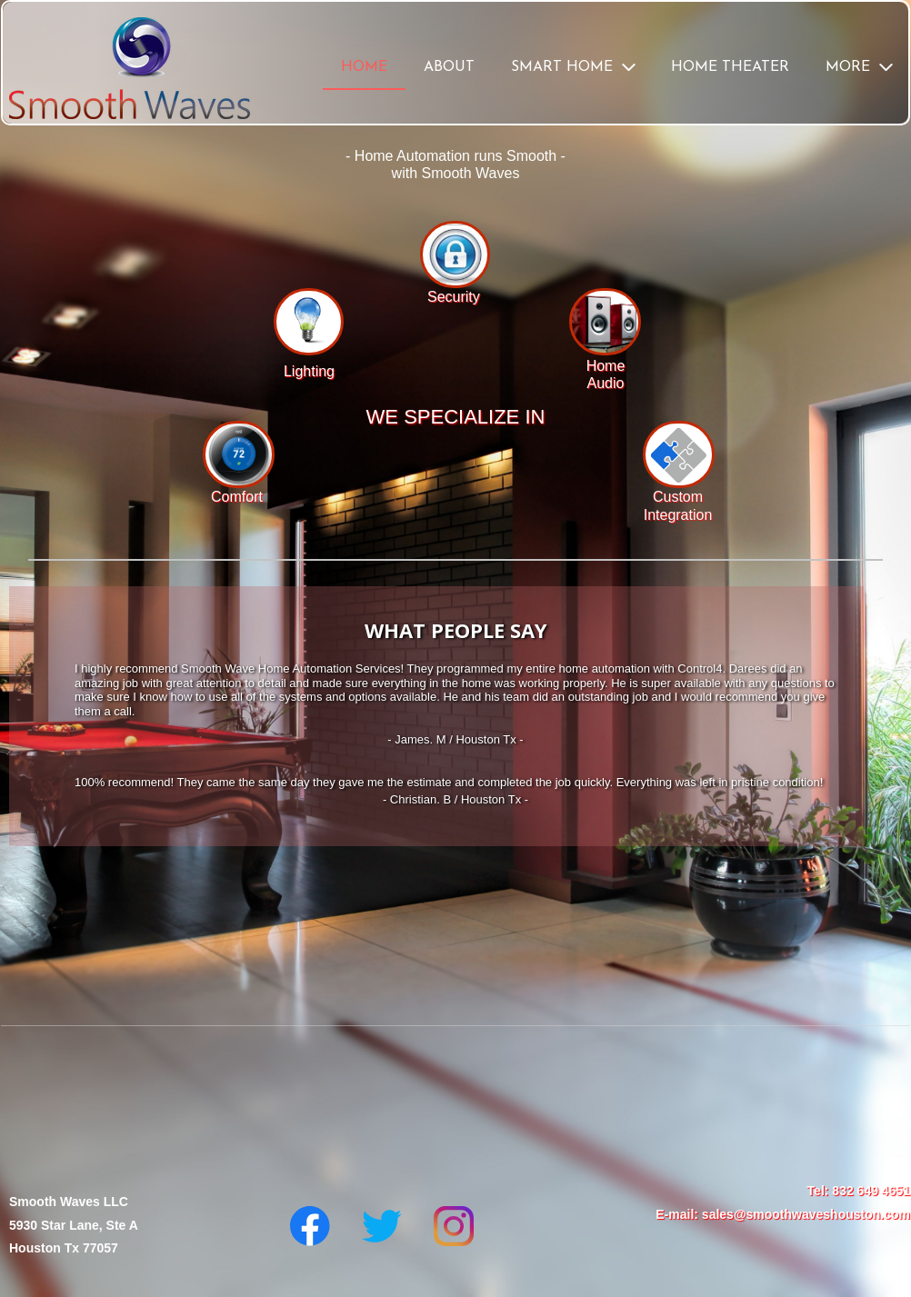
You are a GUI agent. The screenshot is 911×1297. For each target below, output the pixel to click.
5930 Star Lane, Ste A (73, 1225)
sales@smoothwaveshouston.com (806, 1214)
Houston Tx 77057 (63, 1248)
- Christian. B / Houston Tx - (455, 799)
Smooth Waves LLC (68, 1201)
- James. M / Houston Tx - (455, 739)
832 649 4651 (871, 1190)
